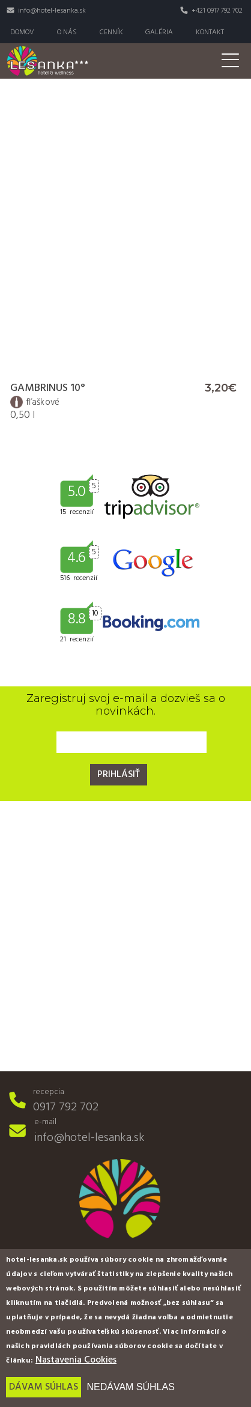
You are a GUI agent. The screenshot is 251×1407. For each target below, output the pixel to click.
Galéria (159, 32)
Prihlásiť (118, 774)
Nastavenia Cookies (75, 1360)
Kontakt (210, 32)
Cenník (111, 32)
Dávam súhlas (43, 1387)
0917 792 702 (65, 1107)
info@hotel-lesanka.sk (52, 11)
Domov (22, 32)
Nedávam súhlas (130, 1387)
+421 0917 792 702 (217, 11)
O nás (67, 32)
